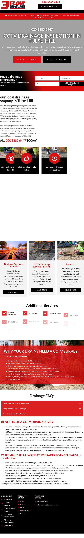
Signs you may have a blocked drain (16, 415)
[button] (42, 11)
